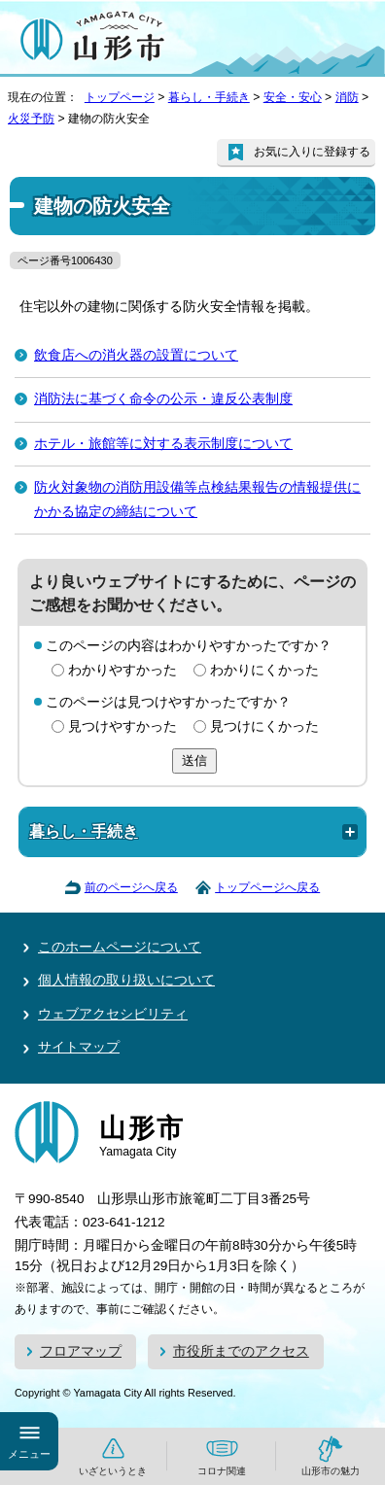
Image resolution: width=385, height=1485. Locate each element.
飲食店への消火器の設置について (136, 355)
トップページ (120, 97)
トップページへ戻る (267, 887)
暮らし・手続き (209, 97)
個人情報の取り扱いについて (126, 980)
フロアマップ (81, 1351)
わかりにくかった (264, 670)
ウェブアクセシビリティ (113, 1014)
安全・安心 (292, 97)
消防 (347, 97)
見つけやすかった (122, 726)
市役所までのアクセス (241, 1351)
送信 (194, 760)
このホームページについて (119, 947)
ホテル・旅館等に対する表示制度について (163, 443)
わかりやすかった (122, 670)
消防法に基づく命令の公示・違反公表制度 (163, 399)
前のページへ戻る (131, 887)
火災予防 (31, 118)
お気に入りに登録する (312, 151)
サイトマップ (79, 1047)
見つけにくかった (264, 726)
